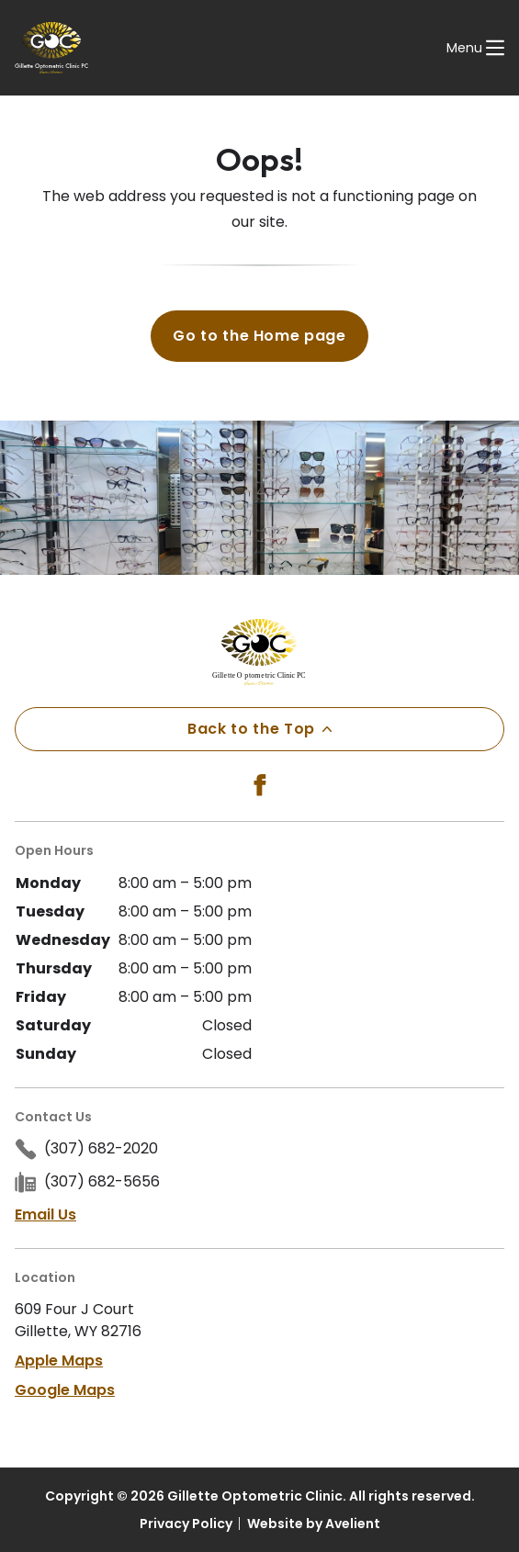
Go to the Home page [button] (259, 335)
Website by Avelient (313, 1523)
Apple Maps (59, 1360)
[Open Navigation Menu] (475, 48)
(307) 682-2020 (101, 1148)
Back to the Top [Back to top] (259, 728)
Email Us (45, 1214)
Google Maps (65, 1389)
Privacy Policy (186, 1523)
